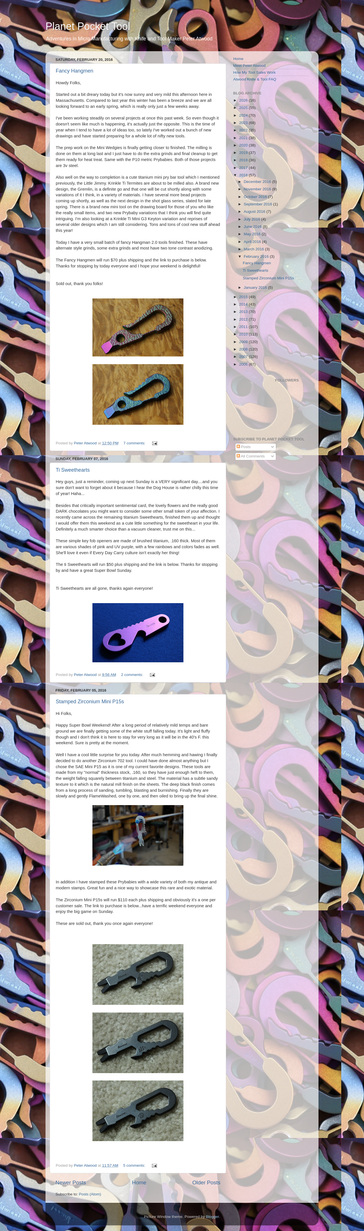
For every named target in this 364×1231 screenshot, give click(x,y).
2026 (244, 100)
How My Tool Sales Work (254, 72)
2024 (244, 115)
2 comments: (132, 675)
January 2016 (256, 287)
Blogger (212, 1216)
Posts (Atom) (90, 1194)
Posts (244, 447)
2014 (244, 304)
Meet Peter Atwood (249, 65)
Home (139, 1182)
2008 (244, 349)
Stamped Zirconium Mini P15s (90, 701)
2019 (244, 152)
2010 (244, 334)
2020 (244, 145)
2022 (244, 130)
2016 (244, 175)
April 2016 (253, 242)
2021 (244, 138)
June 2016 (253, 226)
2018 (244, 160)
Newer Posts (70, 1182)
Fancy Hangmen (74, 71)
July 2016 (252, 219)
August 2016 (255, 211)
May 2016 (253, 234)
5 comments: (134, 1165)
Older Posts (206, 1182)
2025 (244, 108)
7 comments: (134, 443)
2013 (244, 312)
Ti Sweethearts (73, 470)
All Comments (251, 456)
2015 (244, 297)
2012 (244, 319)
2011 (244, 327)
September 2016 (258, 204)
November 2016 (258, 189)
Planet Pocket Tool (88, 26)
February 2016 (257, 256)
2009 (244, 342)
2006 (244, 364)
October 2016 (256, 197)
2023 (244, 123)
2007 (244, 356)
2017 (244, 168)
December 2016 (258, 182)
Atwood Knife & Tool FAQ (254, 79)
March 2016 (254, 249)
